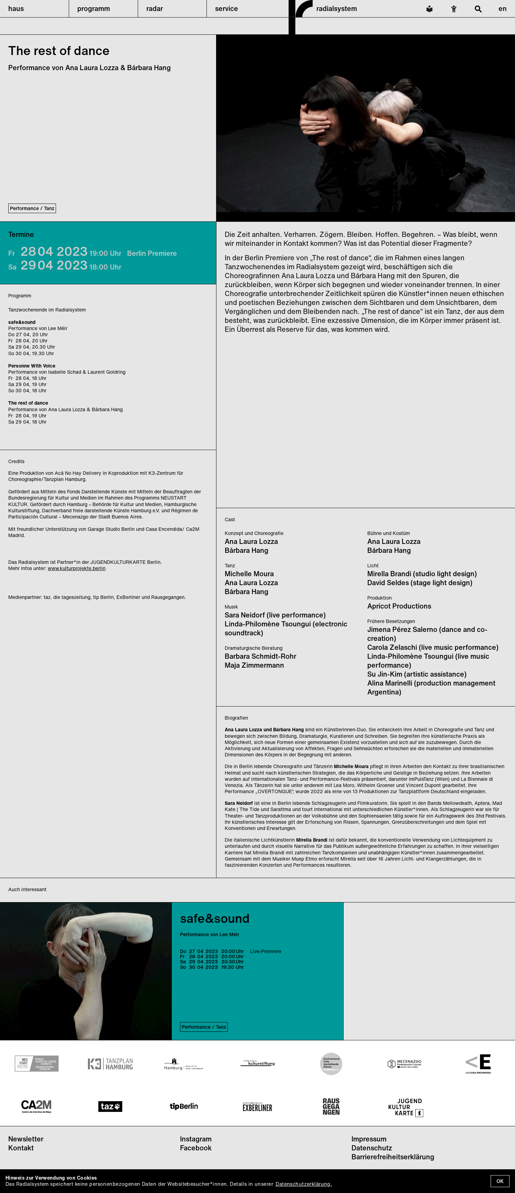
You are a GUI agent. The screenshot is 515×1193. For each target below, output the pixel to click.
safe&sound (215, 918)
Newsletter (25, 1139)
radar (154, 8)
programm (93, 8)
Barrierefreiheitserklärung (392, 1157)
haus (16, 8)
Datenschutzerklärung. (304, 1183)
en (503, 8)
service (226, 8)
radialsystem (336, 8)
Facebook (196, 1148)
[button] (34, 8)
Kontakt (21, 1148)
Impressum (369, 1139)
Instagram (196, 1139)
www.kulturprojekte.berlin (76, 568)
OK (500, 1181)
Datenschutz (371, 1148)
